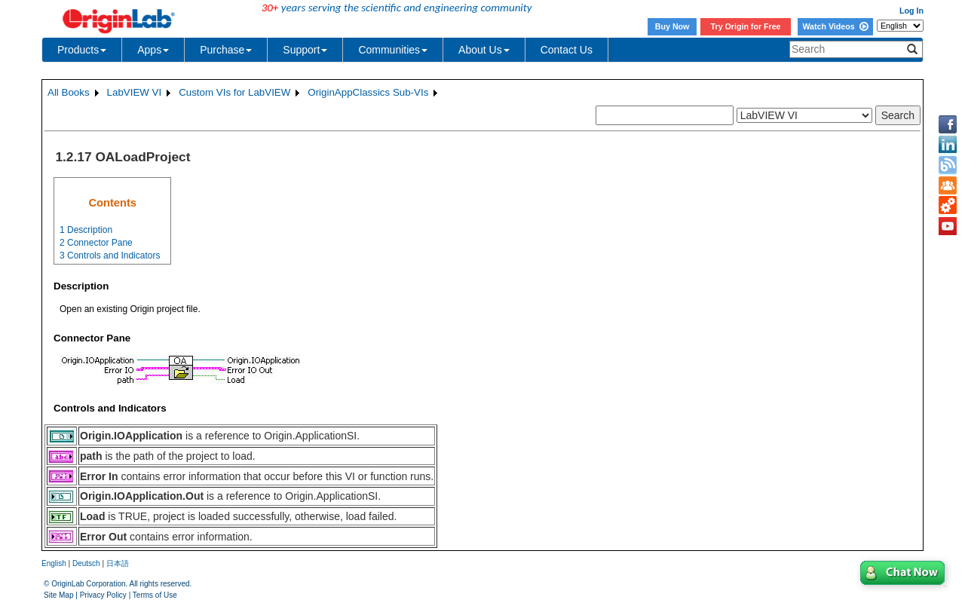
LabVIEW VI (134, 92)
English (53, 563)
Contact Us (567, 50)
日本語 (117, 563)
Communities (392, 50)
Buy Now (672, 26)
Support (305, 50)
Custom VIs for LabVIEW (234, 92)
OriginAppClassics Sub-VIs (368, 92)
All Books (68, 92)
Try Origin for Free (746, 26)
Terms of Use (155, 595)
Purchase (226, 50)
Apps (153, 50)
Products (81, 50)
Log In (911, 10)
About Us (484, 50)
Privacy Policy (103, 595)
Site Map (58, 595)
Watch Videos (835, 26)
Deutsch (86, 563)
